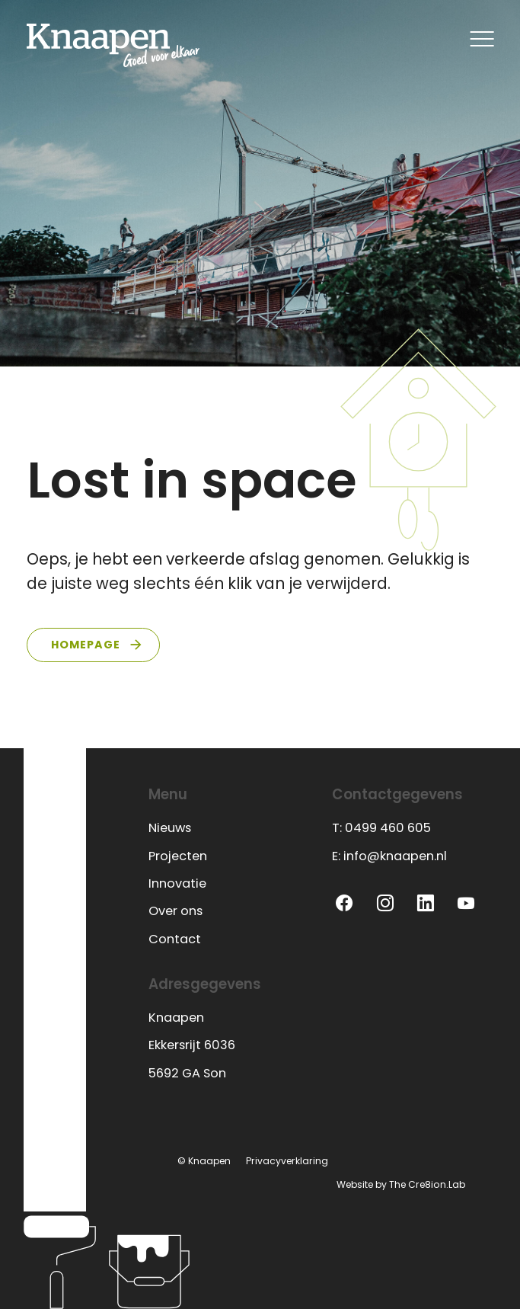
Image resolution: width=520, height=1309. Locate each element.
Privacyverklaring (287, 1160)
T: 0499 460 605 (381, 828)
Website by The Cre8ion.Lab (401, 1184)
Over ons (175, 911)
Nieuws (169, 828)
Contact (174, 939)
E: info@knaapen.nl (389, 856)
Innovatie (177, 883)
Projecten (177, 856)
